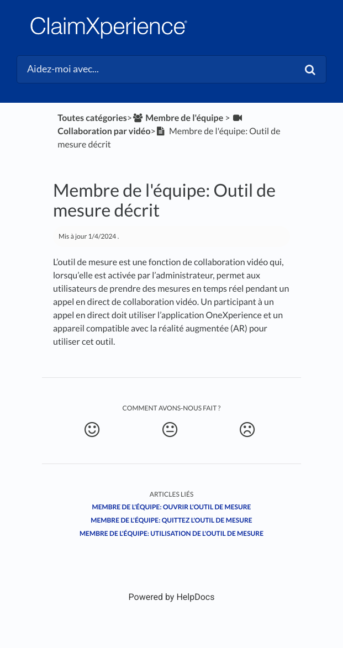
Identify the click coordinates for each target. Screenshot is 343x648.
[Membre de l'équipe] (177, 118)
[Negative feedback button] (247, 430)
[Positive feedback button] (92, 430)
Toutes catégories (91, 118)
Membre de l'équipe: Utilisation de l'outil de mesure (171, 533)
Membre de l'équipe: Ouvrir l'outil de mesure (171, 507)
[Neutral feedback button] (170, 430)
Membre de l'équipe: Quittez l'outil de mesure (171, 520)
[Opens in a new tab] (172, 597)
